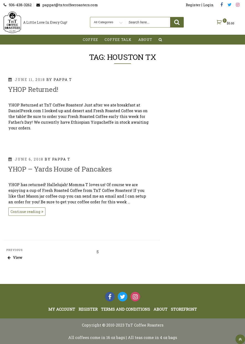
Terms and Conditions (125, 309)
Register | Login (200, 4)
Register (88, 309)
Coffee (90, 39)
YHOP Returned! (33, 89)
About (145, 39)
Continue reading (28, 212)
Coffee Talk (118, 39)
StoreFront (184, 309)
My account (61, 309)
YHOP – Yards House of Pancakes (60, 169)
